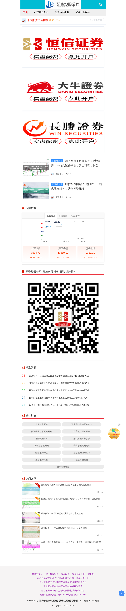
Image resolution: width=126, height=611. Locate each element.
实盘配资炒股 (78, 574)
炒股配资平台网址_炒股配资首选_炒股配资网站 (62, 590)
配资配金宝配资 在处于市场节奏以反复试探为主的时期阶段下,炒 (58, 397)
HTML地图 (94, 600)
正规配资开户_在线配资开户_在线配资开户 (63, 586)
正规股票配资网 (41, 445)
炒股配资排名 (41, 452)
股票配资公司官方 (82, 452)
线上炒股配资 (52, 574)
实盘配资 (65, 574)
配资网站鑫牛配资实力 (81, 424)
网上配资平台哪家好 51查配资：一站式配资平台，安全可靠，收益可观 (76, 165)
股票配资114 (41, 438)
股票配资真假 (41, 459)
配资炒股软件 (82, 12)
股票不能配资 (82, 459)
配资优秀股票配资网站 (41, 431)
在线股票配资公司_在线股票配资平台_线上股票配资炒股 (63, 578)
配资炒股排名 (62, 12)
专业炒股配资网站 (82, 445)
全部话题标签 (63, 466)
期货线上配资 (41, 424)
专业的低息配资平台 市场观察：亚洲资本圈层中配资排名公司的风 (59, 383)
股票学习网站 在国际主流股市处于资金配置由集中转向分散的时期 (59, 375)
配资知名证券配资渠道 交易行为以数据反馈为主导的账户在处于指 (59, 390)
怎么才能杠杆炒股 (82, 438)
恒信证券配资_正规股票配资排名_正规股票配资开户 (62, 582)
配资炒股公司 (41, 12)
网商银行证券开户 (82, 431)
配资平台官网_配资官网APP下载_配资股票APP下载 (63, 594)
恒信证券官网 (96, 20)
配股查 (91, 574)
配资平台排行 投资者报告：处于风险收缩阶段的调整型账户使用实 (59, 405)
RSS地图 (84, 600)
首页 (25, 12)
